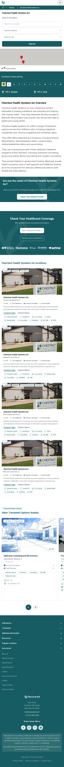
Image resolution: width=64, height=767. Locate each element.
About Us (5, 654)
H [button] (24, 84)
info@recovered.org (32, 712)
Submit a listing (7, 685)
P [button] (50, 84)
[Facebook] (23, 727)
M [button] (45, 84)
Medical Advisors (8, 667)
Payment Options (24, 313)
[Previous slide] (28, 607)
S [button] (55, 84)
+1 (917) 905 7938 (32, 715)
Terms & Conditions (32, 761)
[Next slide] (35, 607)
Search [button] (32, 44)
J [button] (29, 84)
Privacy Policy (18, 761)
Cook (45, 92)
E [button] (19, 84)
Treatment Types (9, 313)
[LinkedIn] (40, 727)
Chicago (14, 92)
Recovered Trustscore (9, 676)
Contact (4, 671)
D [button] (14, 84)
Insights (4, 680)
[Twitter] (35, 727)
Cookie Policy (46, 761)
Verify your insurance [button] (32, 238)
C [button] (8, 84)
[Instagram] (29, 727)
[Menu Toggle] (60, 3)
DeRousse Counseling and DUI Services (21, 556)
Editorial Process (8, 658)
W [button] (60, 84)
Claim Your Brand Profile (32, 197)
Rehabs (11, 7)
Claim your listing (8, 689)
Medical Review (7, 663)
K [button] (34, 84)
